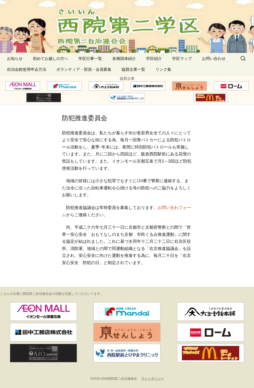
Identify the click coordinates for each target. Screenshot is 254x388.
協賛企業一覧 (133, 69)
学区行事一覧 (90, 58)
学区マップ (182, 58)
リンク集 (163, 69)
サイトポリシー (152, 378)
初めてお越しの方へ (50, 58)
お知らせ (15, 58)
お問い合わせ (214, 58)
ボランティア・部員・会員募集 (83, 69)
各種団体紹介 (124, 58)
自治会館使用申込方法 (26, 69)
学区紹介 (154, 58)
